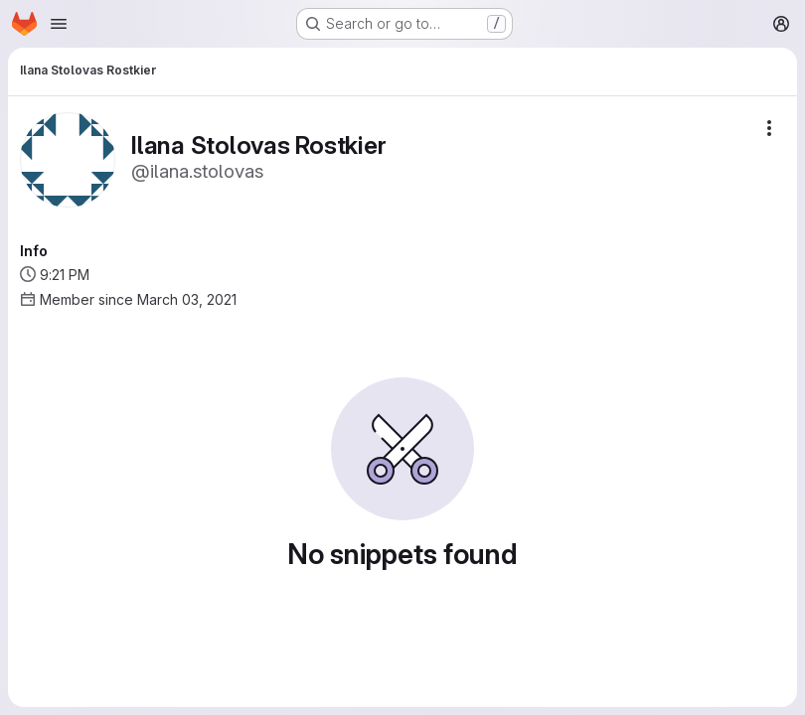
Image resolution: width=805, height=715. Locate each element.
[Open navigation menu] (59, 24)
